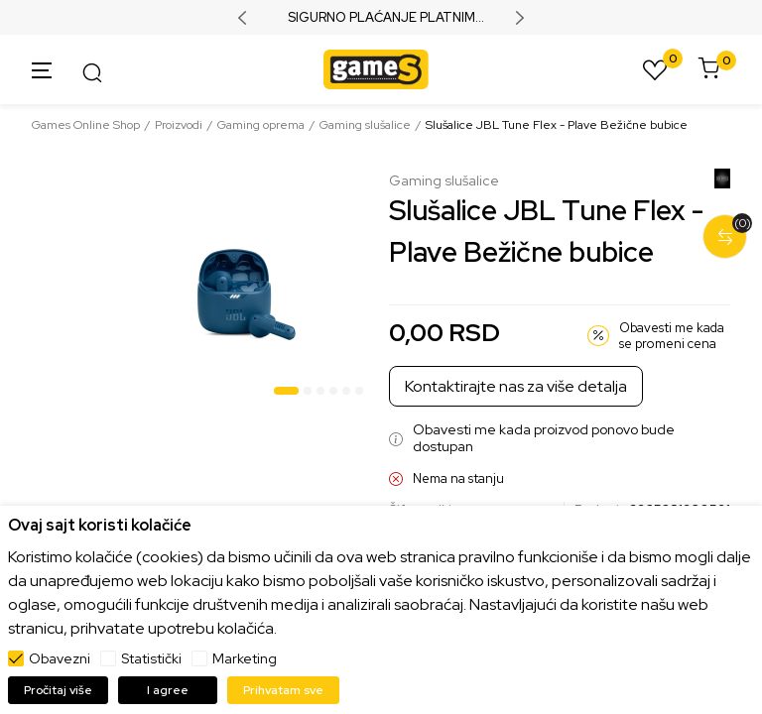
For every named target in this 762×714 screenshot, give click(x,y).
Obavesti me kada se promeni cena (671, 335)
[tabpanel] (247, 289)
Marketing (244, 658)
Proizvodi (178, 125)
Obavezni (59, 658)
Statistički (151, 658)
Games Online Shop (86, 125)
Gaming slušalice (365, 125)
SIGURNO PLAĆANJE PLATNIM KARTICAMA (381, 18)
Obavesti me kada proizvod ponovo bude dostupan (544, 438)
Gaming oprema (261, 125)
